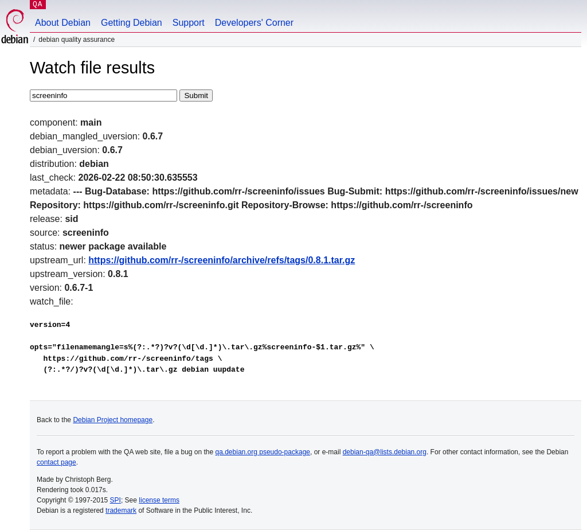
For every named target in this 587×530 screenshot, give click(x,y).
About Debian (63, 23)
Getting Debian (131, 23)
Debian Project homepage (112, 420)
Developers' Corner (254, 23)
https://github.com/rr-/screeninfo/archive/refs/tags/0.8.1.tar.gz (221, 260)
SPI (115, 500)
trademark (120, 510)
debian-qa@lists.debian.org (384, 452)
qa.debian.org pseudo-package (263, 452)
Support (189, 23)
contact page (56, 462)
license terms (159, 500)
